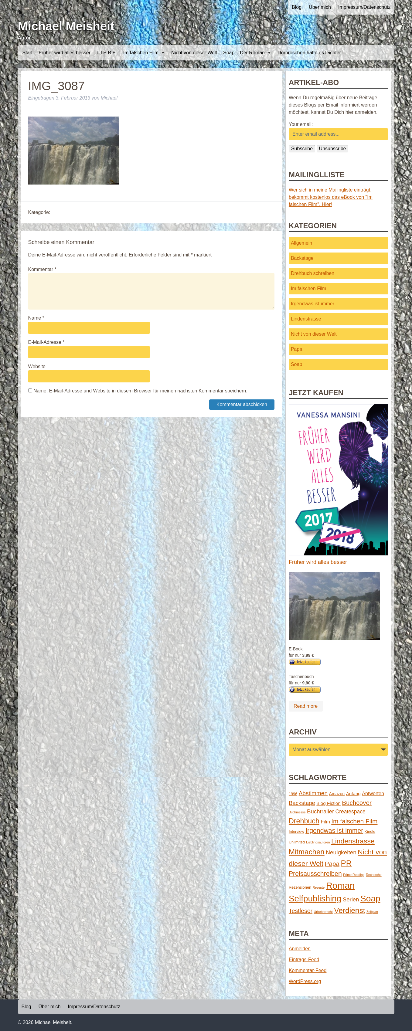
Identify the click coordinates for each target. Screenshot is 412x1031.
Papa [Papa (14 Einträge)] (332, 863)
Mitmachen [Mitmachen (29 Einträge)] (307, 852)
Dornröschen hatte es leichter (309, 52)
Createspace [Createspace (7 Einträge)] (350, 812)
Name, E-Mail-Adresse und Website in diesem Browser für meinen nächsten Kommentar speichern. (140, 390)
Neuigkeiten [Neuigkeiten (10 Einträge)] (341, 852)
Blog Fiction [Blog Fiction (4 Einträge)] (328, 803)
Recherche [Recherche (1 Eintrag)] (374, 875)
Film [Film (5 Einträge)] (325, 821)
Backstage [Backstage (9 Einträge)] (302, 803)
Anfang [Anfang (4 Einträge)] (353, 793)
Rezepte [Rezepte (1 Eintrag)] (319, 887)
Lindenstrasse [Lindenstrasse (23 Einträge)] (353, 841)
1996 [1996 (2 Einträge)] (293, 794)
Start (27, 52)
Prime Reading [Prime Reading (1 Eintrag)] (353, 875)
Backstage (302, 258)
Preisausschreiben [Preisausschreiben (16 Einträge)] (315, 873)
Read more (306, 706)
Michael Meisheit (66, 26)
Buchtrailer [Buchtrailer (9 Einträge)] (320, 811)
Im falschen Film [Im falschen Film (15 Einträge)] (354, 821)
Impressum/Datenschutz (364, 7)
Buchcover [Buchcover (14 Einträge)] (357, 802)
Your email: (301, 124)
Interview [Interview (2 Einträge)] (296, 831)
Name (36, 317)
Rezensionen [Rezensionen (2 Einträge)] (300, 887)
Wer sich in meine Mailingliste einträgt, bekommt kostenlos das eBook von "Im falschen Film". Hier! (331, 197)
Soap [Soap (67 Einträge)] (370, 898)
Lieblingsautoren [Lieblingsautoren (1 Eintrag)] (318, 842)
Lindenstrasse (306, 318)
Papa (296, 349)
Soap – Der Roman (247, 53)
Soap (296, 364)
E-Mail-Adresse (46, 342)
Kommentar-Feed (308, 970)
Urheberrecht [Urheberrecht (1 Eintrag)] (323, 912)
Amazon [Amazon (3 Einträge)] (337, 793)
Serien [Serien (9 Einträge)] (351, 899)
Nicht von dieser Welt (194, 52)
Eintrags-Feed (304, 959)
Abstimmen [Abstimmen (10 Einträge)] (313, 793)
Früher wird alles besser (64, 52)
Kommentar (42, 269)
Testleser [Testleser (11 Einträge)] (300, 910)
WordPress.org (305, 981)
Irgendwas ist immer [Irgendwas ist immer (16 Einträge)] (334, 830)
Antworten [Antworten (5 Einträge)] (373, 793)
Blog (296, 7)
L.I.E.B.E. (107, 52)
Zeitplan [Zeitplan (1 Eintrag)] (372, 912)
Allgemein (301, 243)
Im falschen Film (144, 53)
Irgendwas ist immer (312, 303)
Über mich (320, 7)
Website (37, 366)
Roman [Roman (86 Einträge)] (340, 885)
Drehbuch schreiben (312, 273)
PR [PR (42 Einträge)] (346, 863)
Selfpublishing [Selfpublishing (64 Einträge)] (315, 898)
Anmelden (300, 948)
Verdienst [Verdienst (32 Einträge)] (349, 910)
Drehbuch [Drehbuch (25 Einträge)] (304, 821)
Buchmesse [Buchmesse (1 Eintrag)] (297, 812)
